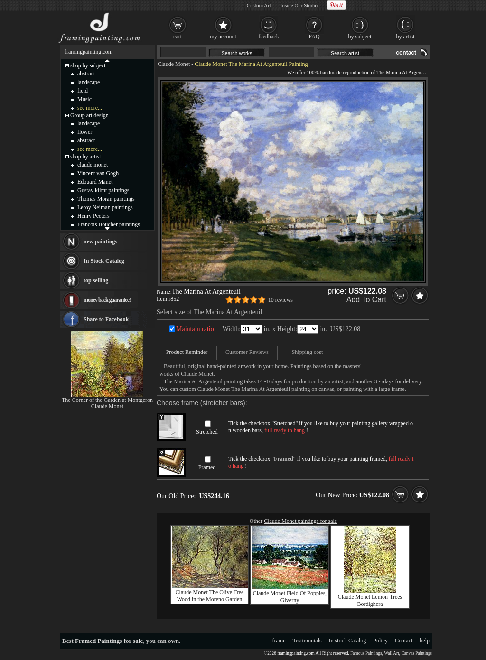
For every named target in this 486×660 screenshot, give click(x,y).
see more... (89, 107)
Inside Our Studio (299, 5)
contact (406, 52)
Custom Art (259, 5)
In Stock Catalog (104, 261)
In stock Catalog (347, 640)
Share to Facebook (106, 319)
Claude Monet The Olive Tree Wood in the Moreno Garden (210, 596)
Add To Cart (366, 300)
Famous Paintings (366, 653)
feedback (268, 36)
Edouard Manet (94, 181)
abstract (86, 73)
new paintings (100, 241)
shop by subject (88, 65)
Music (84, 99)
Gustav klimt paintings (103, 190)
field (82, 90)
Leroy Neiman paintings (105, 207)
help (425, 640)
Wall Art (391, 653)
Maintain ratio (195, 329)
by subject (360, 36)
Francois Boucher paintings (108, 224)
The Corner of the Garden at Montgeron (107, 400)
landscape (88, 82)
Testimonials (307, 640)
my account (223, 36)
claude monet (92, 164)
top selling (96, 280)
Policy (380, 640)
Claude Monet (174, 64)
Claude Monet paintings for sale (300, 521)
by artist (405, 36)
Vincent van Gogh (98, 173)
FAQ (313, 36)
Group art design (89, 115)
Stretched (206, 431)
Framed (207, 467)
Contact (403, 640)
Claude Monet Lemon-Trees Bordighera (370, 600)
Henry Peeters (93, 216)
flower (84, 132)
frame (279, 640)
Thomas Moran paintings (106, 198)
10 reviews (280, 300)
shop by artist (85, 156)
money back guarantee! (107, 300)
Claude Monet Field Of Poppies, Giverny (290, 597)
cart (177, 36)
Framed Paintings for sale (109, 640)
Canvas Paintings (416, 653)
